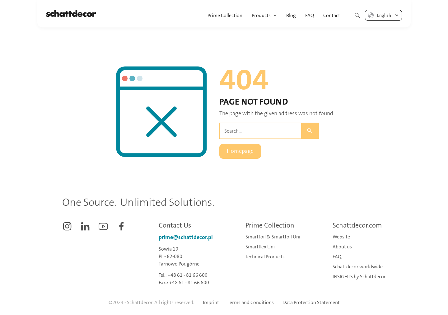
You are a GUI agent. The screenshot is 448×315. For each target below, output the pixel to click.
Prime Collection (225, 15)
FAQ (309, 15)
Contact (331, 15)
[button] (264, 13)
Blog (291, 15)
